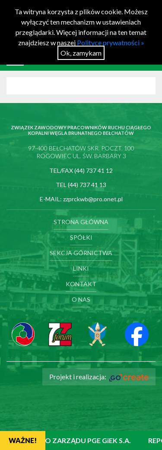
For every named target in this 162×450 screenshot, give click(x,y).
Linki (81, 268)
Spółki (81, 237)
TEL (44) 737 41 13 (81, 184)
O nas (81, 299)
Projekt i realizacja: (99, 376)
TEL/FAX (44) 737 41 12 (81, 170)
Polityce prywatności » (110, 42)
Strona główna (81, 221)
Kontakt (81, 284)
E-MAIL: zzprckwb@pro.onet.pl (81, 199)
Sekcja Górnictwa (81, 252)
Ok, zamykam (81, 53)
